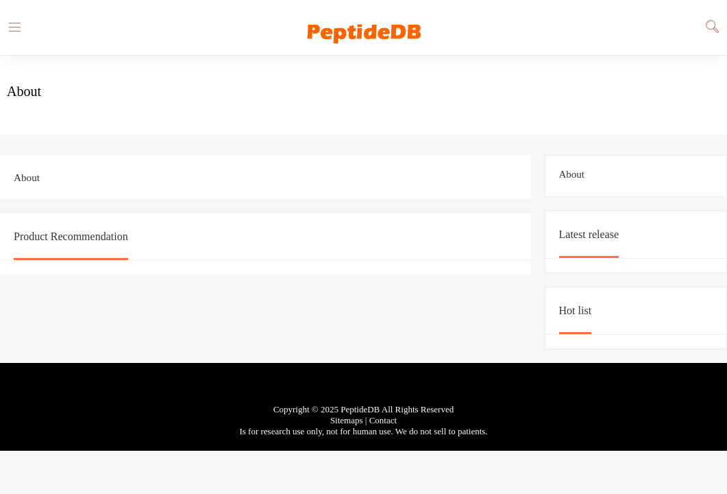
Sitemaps (346, 420)
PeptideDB (364, 27)
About (572, 174)
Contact (383, 420)
